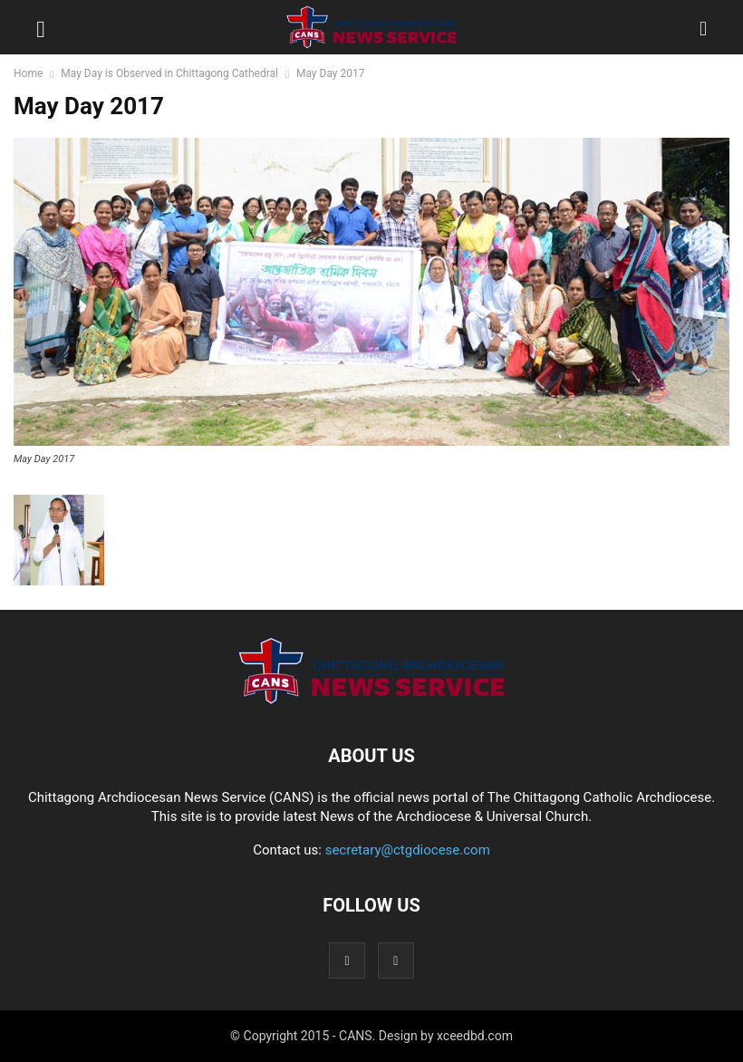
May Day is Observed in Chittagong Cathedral (169, 73)
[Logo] (371, 700)
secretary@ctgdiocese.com (407, 850)
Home (28, 73)
